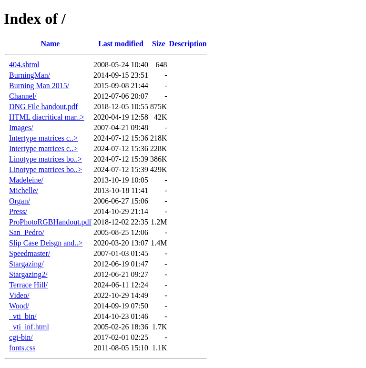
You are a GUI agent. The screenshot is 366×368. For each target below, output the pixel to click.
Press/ (18, 211)
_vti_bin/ (23, 316)
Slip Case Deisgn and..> (45, 243)
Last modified (120, 44)
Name (50, 44)
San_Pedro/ (26, 232)
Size (158, 44)
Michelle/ (23, 190)
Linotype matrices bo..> (45, 159)
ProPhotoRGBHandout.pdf (50, 222)
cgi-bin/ (21, 337)
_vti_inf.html (29, 327)
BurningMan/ (29, 75)
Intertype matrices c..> (43, 138)
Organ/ (19, 201)
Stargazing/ (26, 264)
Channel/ (23, 96)
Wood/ (19, 306)
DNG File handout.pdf (43, 106)
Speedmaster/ (29, 253)
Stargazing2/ (28, 274)
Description (188, 44)
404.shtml (24, 65)
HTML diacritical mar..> (46, 117)
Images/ (21, 127)
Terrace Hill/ (28, 285)
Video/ (19, 295)
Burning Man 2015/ (39, 86)
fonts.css (22, 348)
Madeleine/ (26, 180)
